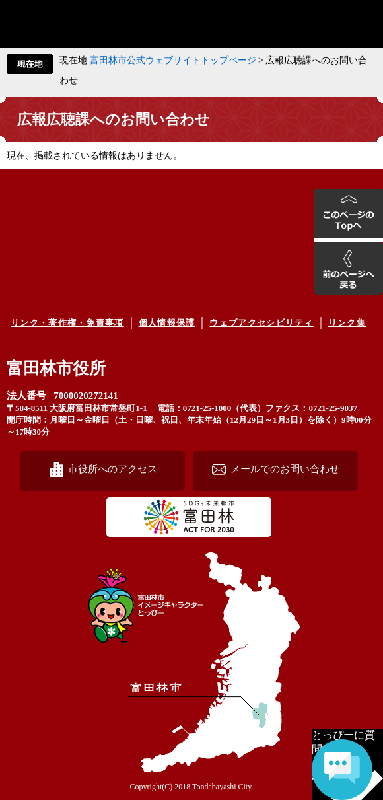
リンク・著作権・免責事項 (67, 323)
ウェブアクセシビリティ (261, 323)
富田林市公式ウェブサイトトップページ (173, 60)
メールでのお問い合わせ (284, 468)
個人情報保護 (167, 323)
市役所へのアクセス (112, 468)
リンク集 (347, 323)
